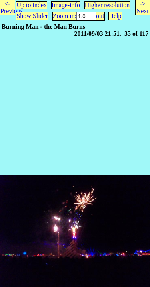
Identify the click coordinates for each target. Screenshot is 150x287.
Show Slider (32, 15)
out (100, 15)
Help (115, 15)
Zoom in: (64, 15)
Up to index (31, 5)
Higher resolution (107, 5)
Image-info (66, 5)
